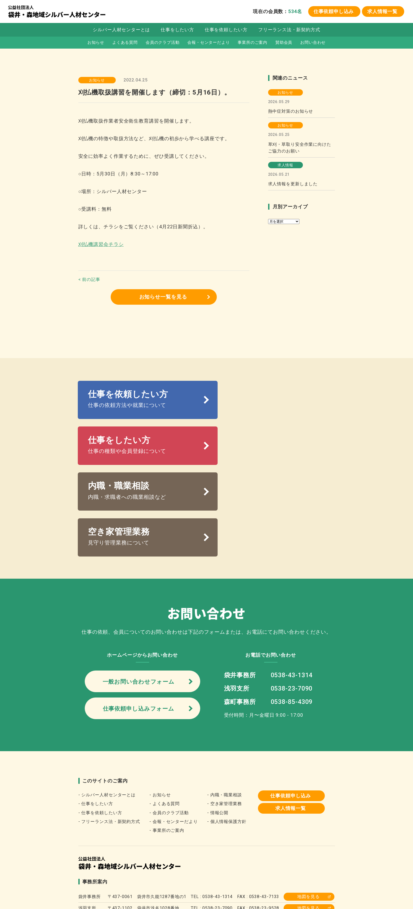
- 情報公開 (217, 727)
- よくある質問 (164, 718)
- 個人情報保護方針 (226, 735)
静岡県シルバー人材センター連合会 (200, 868)
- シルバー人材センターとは (107, 709)
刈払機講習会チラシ (101, 244)
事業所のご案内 (253, 43)
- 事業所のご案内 (166, 744)
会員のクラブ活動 (162, 43)
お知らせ (95, 43)
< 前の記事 (89, 279)
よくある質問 (124, 43)
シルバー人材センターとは (121, 30)
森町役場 (288, 868)
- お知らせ (160, 709)
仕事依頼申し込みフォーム (138, 622)
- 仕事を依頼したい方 (100, 727)
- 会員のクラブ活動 (169, 727)
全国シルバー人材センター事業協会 (119, 868)
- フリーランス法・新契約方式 (109, 735)
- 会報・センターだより (173, 735)
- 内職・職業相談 (224, 709)
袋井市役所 (257, 868)
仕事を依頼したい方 (226, 30)
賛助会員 (284, 43)
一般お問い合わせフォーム (138, 594)
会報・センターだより (208, 43)
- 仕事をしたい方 (95, 718)
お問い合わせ (313, 43)
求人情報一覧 (382, 11)
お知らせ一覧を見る (163, 297)
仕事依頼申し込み (333, 11)
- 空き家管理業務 (224, 718)
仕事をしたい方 (177, 30)
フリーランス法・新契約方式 (289, 30)
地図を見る (308, 811)
